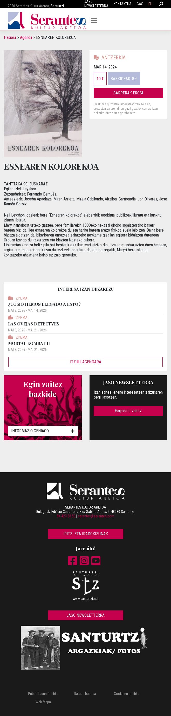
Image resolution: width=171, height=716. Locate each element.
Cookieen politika (126, 694)
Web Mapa (43, 702)
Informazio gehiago (42, 430)
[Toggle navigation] (94, 20)
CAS (140, 4)
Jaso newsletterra (85, 615)
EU (150, 4)
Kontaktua (123, 4)
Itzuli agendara (85, 361)
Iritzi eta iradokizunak (85, 533)
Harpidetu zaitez (128, 410)
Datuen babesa (85, 694)
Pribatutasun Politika (43, 694)
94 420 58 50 (66, 516)
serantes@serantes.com (96, 516)
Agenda (26, 37)
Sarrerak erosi (128, 93)
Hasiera (10, 37)
